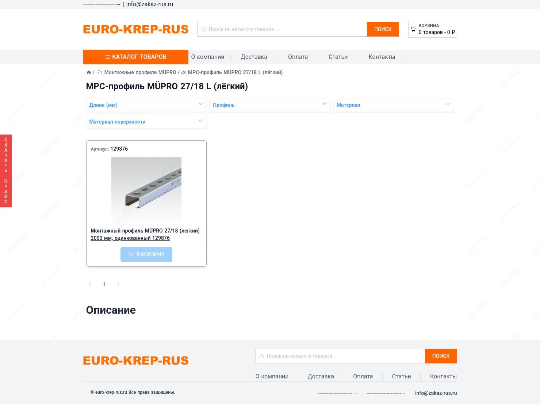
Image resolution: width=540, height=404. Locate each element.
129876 (119, 149)
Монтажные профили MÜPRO (140, 72)
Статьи (338, 56)
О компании (208, 56)
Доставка (254, 56)
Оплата (298, 56)
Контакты (381, 56)
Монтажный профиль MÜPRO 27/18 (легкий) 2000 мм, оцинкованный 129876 (145, 234)
